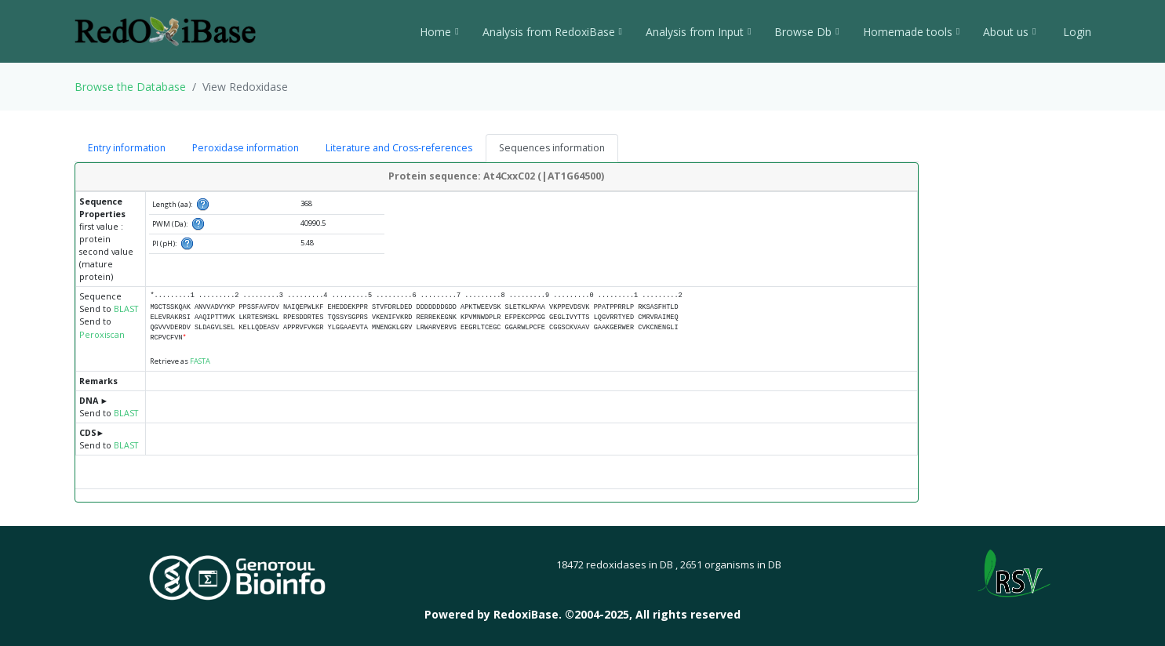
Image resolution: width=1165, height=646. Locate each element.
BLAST (126, 308)
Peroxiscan (102, 334)
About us (1009, 31)
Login (1075, 31)
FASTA (200, 361)
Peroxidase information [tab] (245, 147)
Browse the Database (130, 86)
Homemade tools (911, 31)
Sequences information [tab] (552, 147)
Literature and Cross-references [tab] (399, 147)
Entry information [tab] (127, 147)
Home (439, 31)
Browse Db (806, 31)
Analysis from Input (698, 31)
